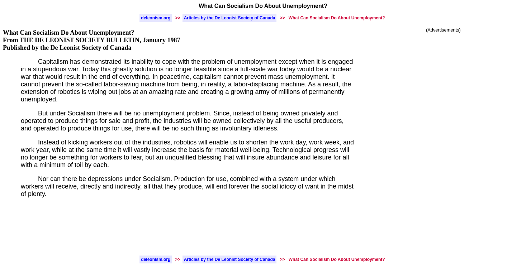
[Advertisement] (443, 87)
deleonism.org (155, 17)
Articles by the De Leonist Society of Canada (229, 17)
